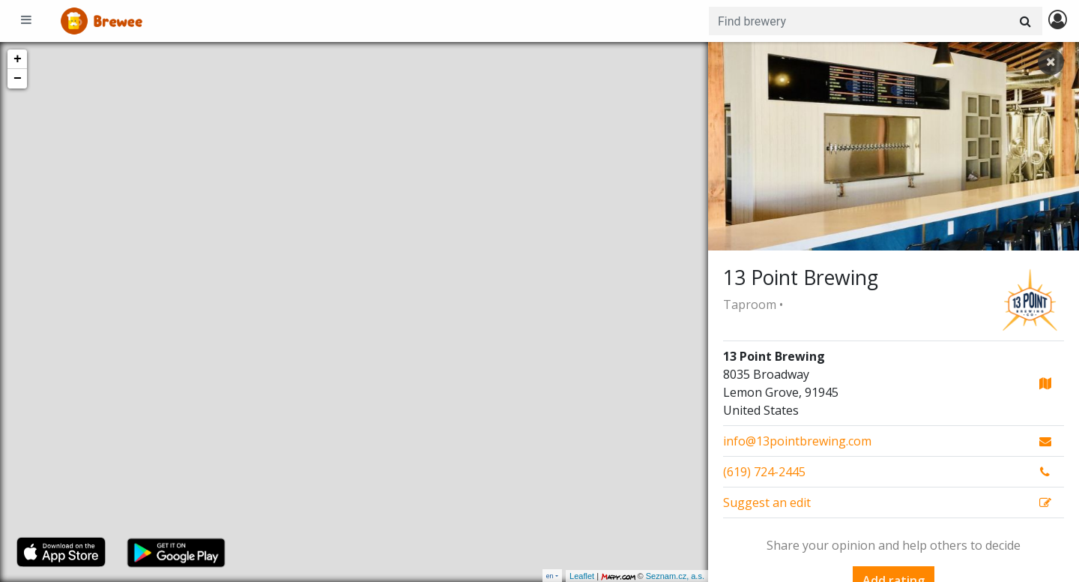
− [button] (17, 79)
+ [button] (17, 59)
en (550, 576)
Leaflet (581, 576)
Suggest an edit (767, 502)
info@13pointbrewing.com (797, 441)
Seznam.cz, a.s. (675, 576)
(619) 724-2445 (764, 472)
